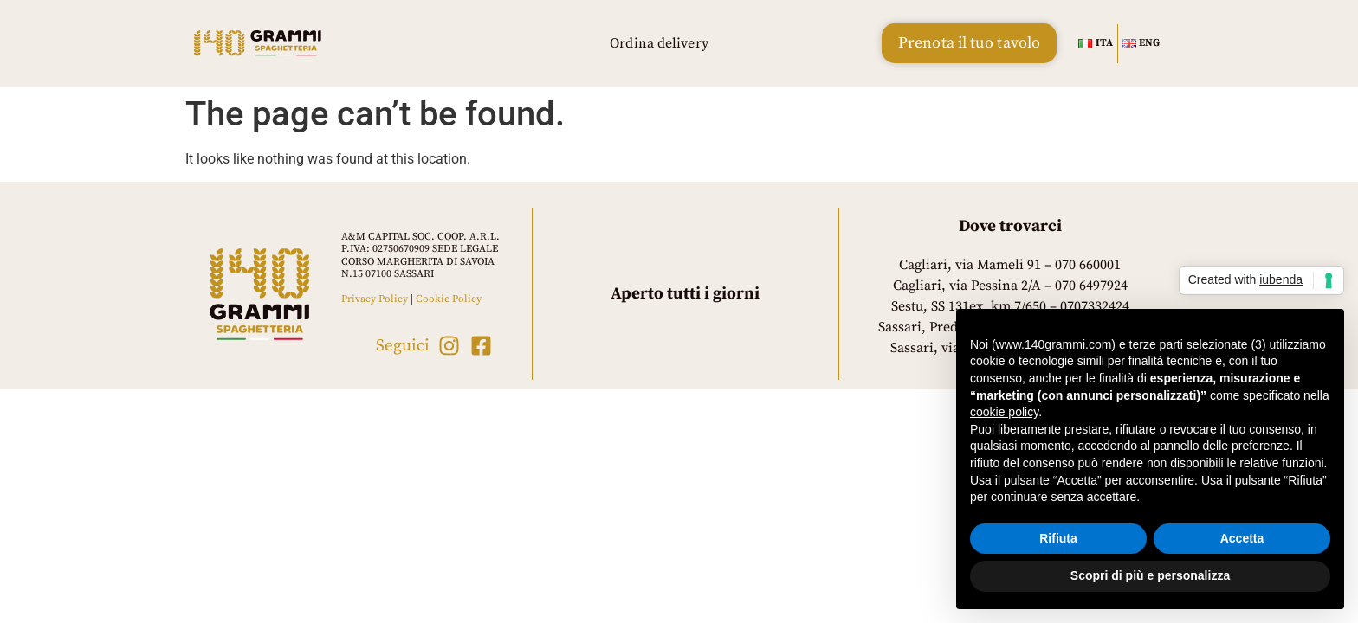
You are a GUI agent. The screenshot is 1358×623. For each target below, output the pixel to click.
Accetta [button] (1242, 538)
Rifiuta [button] (1058, 538)
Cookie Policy (449, 298)
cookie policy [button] (1004, 412)
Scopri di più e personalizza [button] (1150, 575)
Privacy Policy (374, 298)
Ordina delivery (659, 43)
